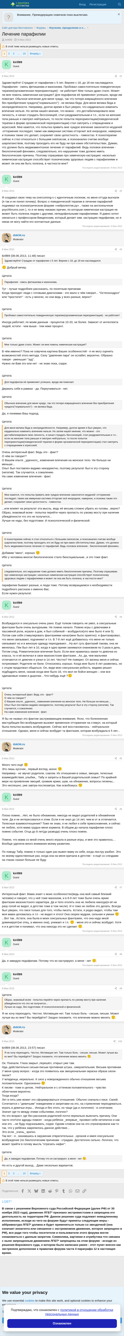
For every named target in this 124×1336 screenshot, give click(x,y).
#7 (121, 887)
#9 (121, 988)
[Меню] (5, 4)
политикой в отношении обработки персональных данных (79, 1312)
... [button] (19, 53)
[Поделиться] (115, 76)
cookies (29, 1300)
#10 (120, 1041)
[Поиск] (119, 4)
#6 (121, 809)
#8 (121, 954)
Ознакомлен (62, 1323)
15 (24, 53)
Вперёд (34, 53)
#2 (121, 191)
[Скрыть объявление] (118, 15)
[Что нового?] (112, 4)
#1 (121, 76)
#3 (121, 249)
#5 (121, 758)
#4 (121, 617)
